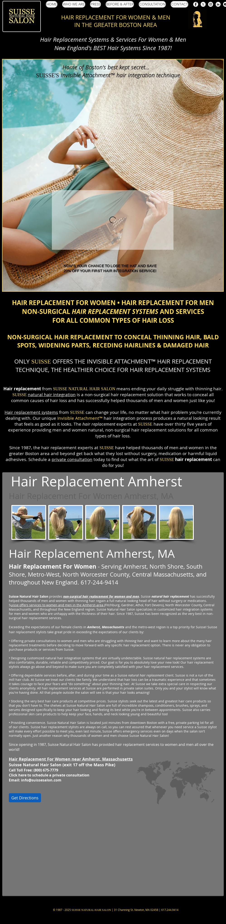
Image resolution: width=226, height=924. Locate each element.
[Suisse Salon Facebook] (195, 4)
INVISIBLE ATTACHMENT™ (121, 361)
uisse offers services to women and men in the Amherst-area (57, 605)
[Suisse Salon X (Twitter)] (203, 4)
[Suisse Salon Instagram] (210, 4)
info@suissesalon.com (41, 780)
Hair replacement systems (31, 412)
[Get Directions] (25, 797)
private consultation (72, 459)
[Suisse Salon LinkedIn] (218, 4)
